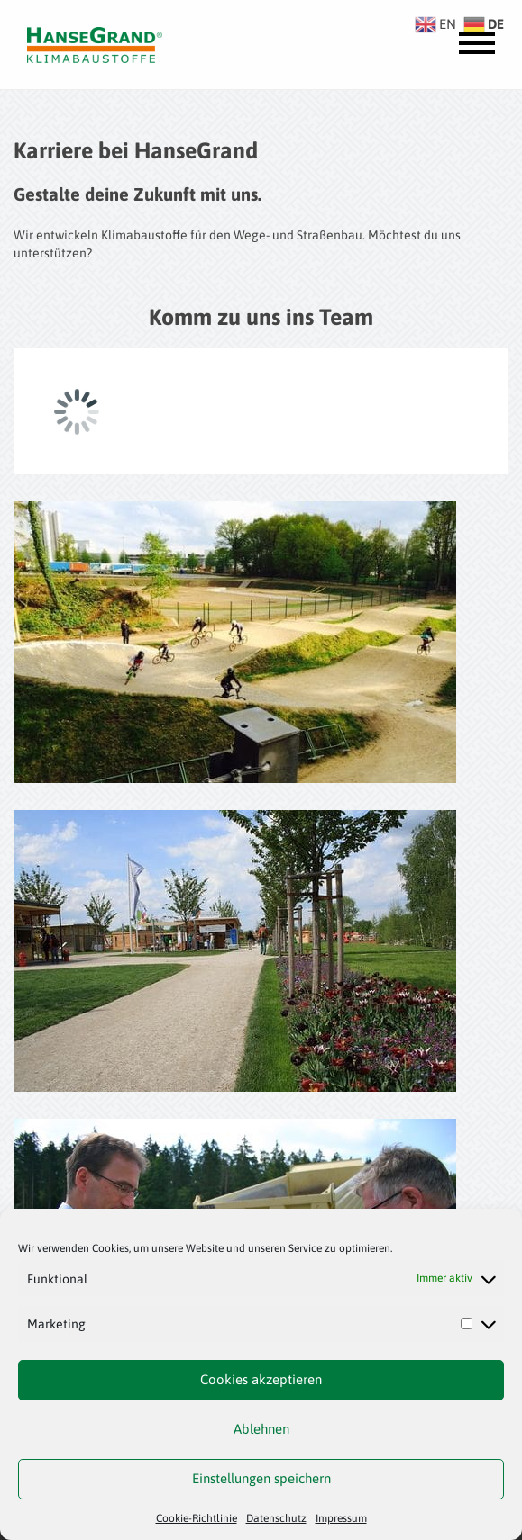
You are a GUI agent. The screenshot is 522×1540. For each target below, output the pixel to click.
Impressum (341, 1518)
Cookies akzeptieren (261, 1379)
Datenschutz (276, 1518)
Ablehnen (261, 1428)
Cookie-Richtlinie (196, 1518)
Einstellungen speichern (261, 1478)
